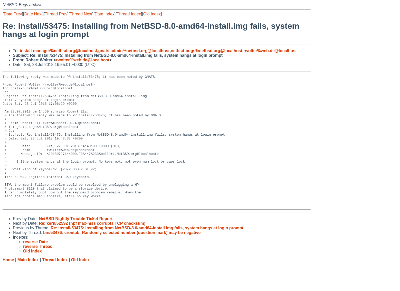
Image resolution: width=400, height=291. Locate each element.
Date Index (104, 14)
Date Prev (13, 14)
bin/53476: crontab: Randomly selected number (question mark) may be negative (122, 259)
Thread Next (81, 14)
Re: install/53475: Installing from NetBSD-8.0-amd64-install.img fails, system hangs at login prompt (147, 254)
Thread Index (129, 14)
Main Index (28, 286)
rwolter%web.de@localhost (270, 51)
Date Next (33, 14)
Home (8, 286)
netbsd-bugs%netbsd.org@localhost (206, 51)
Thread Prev (56, 14)
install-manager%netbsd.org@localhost (58, 51)
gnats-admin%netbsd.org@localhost (134, 51)
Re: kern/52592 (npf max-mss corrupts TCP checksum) (92, 249)
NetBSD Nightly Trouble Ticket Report (75, 245)
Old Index (152, 14)
